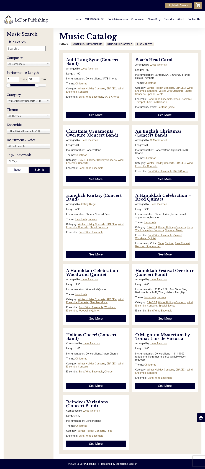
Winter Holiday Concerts (91, 88)
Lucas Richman (89, 68)
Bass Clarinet (182, 243)
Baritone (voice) (167, 107)
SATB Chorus (111, 96)
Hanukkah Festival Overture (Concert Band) (164, 272)
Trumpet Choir (143, 102)
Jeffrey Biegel (88, 204)
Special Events (155, 94)
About (180, 19)
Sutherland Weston (126, 463)
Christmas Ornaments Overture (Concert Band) (92, 133)
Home (78, 19)
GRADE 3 (181, 87)
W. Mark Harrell (158, 140)
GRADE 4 (83, 160)
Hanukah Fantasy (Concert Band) (94, 197)
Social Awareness (118, 19)
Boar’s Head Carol (154, 59)
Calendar (169, 19)
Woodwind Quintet (145, 238)
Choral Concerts (98, 227)
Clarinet (169, 243)
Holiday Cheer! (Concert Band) (91, 336)
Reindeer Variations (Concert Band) (87, 404)
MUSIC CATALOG (94, 19)
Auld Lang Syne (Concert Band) (92, 61)
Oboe (161, 243)
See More (96, 115)
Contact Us (194, 19)
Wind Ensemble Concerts (149, 230)
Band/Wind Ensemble (91, 96)
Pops (190, 227)
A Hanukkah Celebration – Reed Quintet (163, 197)
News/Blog (154, 19)
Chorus (108, 371)
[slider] (8, 85)
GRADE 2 (111, 88)
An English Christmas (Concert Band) (158, 133)
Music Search (178, 5)
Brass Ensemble (182, 99)
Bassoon (140, 246)
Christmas (81, 83)
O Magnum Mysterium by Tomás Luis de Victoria (162, 336)
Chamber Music (174, 230)
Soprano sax (153, 246)
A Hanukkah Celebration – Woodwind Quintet (94, 272)
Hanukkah (81, 219)
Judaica (92, 219)
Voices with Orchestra (171, 90)
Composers (138, 19)
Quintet (177, 235)
